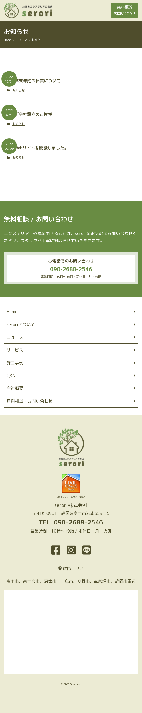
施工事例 (15, 363)
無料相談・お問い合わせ (29, 401)
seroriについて (21, 324)
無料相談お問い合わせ (124, 10)
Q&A (11, 375)
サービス (15, 350)
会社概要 (15, 388)
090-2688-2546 (71, 269)
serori (76, 684)
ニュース (15, 337)
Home (12, 312)
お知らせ (18, 90)
